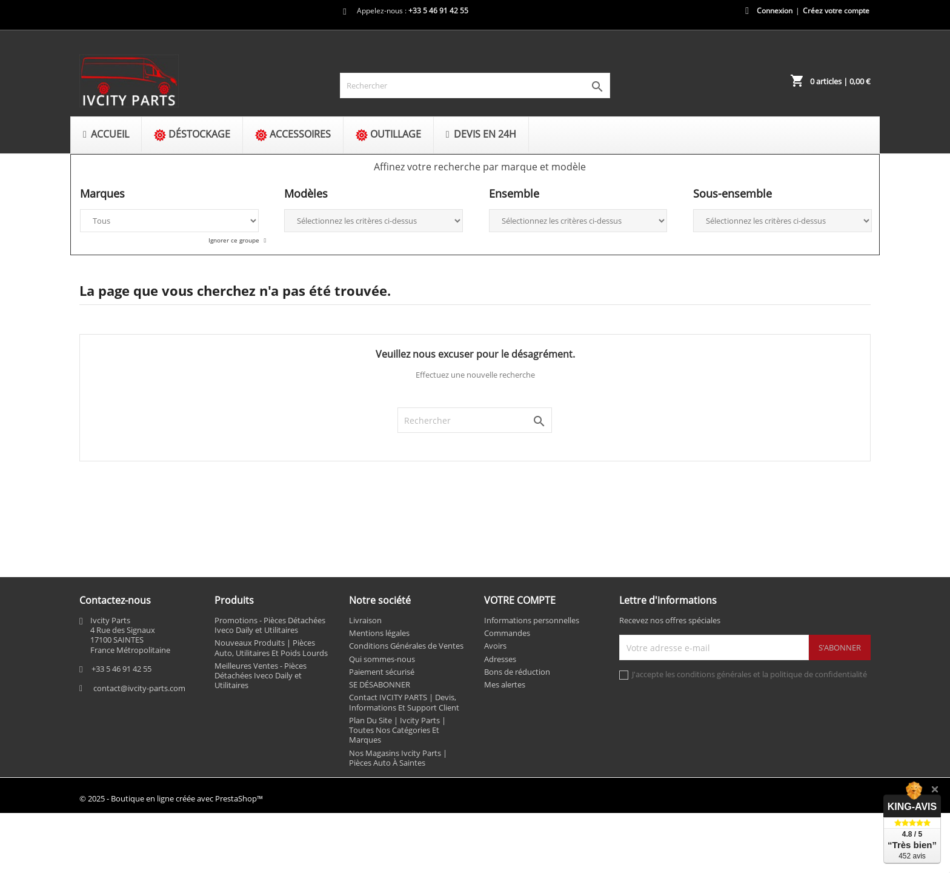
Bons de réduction (517, 671)
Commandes (507, 632)
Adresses (500, 659)
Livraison (365, 620)
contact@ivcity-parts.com (139, 688)
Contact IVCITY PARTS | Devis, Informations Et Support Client (404, 702)
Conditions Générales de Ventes (406, 645)
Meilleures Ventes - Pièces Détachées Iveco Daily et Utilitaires (260, 675)
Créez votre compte (836, 10)
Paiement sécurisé (381, 671)
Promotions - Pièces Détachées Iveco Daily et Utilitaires (269, 625)
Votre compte (520, 600)
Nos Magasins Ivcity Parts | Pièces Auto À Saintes (398, 758)
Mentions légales (379, 632)
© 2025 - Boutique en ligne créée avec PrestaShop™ (171, 798)
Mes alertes (504, 684)
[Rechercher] (475, 85)
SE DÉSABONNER (379, 684)
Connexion (774, 10)
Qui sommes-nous (382, 659)
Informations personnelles (531, 620)
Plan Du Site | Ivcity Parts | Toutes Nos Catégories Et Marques (397, 730)
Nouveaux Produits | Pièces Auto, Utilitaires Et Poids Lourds (271, 647)
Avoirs (495, 645)
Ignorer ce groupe (234, 240)
